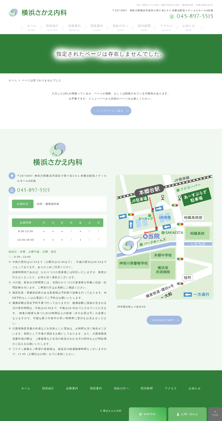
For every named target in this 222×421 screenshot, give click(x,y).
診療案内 (74, 27)
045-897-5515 (33, 190)
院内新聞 (144, 27)
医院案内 (97, 27)
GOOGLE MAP (163, 320)
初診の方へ (121, 27)
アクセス (166, 27)
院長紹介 (52, 27)
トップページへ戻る (110, 110)
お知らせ (188, 27)
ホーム (32, 27)
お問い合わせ (187, 414)
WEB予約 (147, 414)
